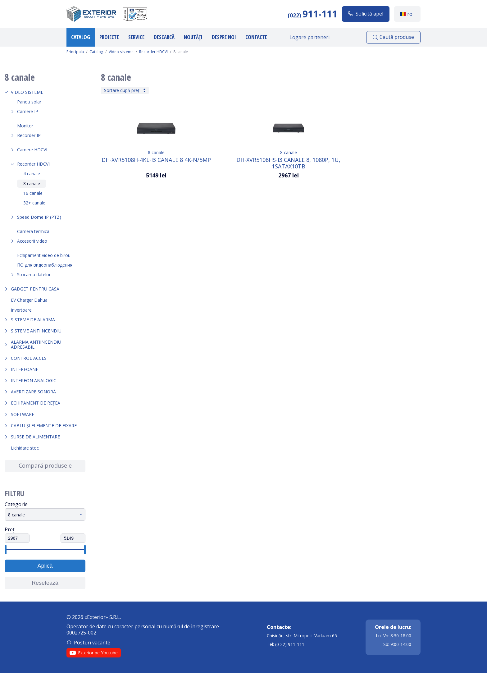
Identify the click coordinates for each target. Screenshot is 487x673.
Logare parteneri (309, 37)
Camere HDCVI (32, 150)
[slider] (5, 549)
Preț (10, 529)
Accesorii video (32, 241)
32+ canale (34, 203)
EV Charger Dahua (29, 300)
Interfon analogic (33, 380)
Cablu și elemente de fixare (44, 425)
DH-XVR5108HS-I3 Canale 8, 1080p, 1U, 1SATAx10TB (288, 163)
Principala (75, 52)
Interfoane (24, 369)
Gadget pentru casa (35, 289)
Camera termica (33, 231)
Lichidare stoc (25, 448)
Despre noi (224, 37)
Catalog (80, 37)
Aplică (44, 566)
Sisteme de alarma (33, 320)
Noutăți (193, 37)
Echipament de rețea (35, 403)
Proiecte (109, 37)
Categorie (16, 504)
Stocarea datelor (34, 274)
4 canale (31, 173)
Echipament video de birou (44, 255)
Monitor (25, 126)
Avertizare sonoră (33, 392)
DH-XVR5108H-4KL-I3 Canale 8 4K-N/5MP (156, 160)
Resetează (45, 583)
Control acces (29, 358)
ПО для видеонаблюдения (44, 265)
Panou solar (29, 102)
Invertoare (21, 310)
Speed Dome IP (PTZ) (39, 217)
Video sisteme (121, 52)
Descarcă (164, 37)
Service (136, 37)
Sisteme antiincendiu (36, 331)
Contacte (256, 37)
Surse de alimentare (35, 437)
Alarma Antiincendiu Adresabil (36, 344)
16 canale (33, 193)
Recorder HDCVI (153, 52)
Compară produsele (45, 465)
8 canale (31, 183)
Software (22, 414)
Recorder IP (29, 135)
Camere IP (27, 111)
